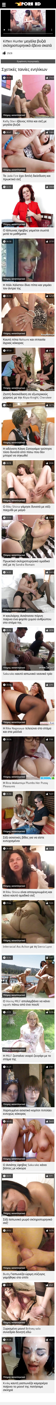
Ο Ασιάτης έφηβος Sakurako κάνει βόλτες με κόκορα (25, 1166)
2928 (9, 53)
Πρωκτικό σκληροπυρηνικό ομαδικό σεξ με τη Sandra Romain (26, 563)
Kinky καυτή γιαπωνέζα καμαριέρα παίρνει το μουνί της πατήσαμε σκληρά (25, 1387)
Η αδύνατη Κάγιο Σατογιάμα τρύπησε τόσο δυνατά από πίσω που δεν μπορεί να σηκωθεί (27, 452)
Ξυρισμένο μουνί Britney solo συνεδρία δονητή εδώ (22, 1330)
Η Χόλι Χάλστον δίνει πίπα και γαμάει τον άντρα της (27, 286)
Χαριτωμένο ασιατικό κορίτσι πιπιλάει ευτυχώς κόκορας (27, 1112)
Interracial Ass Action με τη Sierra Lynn (27, 946)
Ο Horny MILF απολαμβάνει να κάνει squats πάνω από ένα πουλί (26, 1003)
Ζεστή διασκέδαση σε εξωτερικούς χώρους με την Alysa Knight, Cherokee (27, 395)
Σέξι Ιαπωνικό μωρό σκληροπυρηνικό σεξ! (27, 1221)
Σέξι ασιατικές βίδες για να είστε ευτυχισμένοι (23, 839)
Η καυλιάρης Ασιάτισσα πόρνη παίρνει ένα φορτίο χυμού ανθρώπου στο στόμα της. (27, 619)
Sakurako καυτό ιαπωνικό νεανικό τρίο (27, 674)
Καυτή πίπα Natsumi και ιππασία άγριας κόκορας (24, 341)
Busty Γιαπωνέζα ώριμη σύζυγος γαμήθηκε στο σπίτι (24, 1275)
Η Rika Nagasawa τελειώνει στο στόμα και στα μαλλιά (27, 730)
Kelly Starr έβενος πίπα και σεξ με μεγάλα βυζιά (25, 123)
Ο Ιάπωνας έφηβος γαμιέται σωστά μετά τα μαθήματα (26, 232)
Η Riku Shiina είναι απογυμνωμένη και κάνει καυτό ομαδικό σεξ (27, 893)
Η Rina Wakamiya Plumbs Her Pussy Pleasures (25, 784)
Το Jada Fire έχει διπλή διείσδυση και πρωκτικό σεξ (26, 177)
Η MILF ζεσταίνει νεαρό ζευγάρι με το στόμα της (27, 1057)
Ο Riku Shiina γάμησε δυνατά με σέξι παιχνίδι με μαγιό (26, 508)
